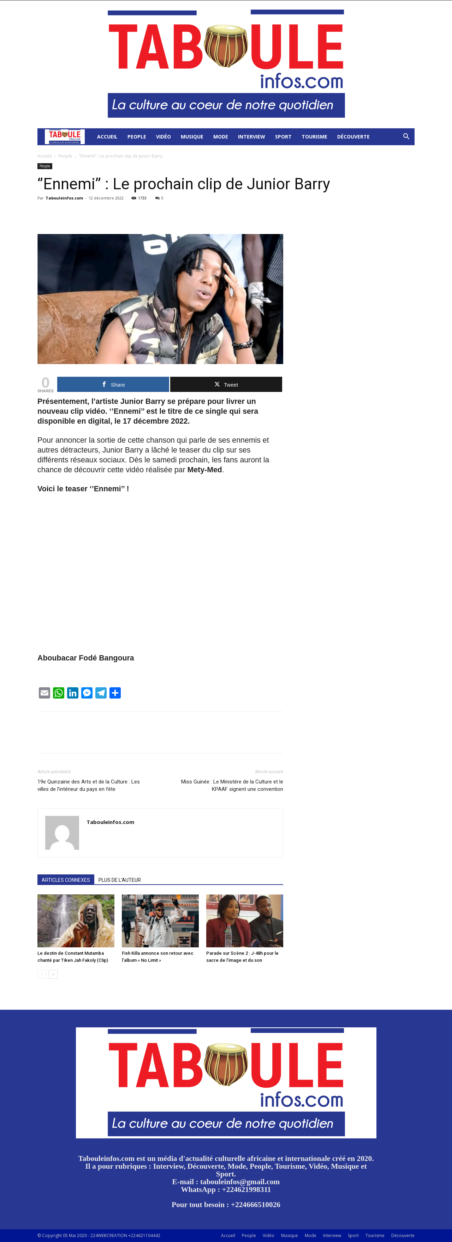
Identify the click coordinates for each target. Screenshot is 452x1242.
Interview (251, 136)
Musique (192, 136)
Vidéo (163, 136)
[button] (406, 137)
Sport (283, 136)
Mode (220, 136)
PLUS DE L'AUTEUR (120, 880)
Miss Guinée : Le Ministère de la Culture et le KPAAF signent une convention (232, 785)
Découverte (353, 136)
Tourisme (314, 136)
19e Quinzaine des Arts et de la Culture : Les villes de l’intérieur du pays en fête (88, 785)
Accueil (107, 136)
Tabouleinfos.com (64, 198)
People (136, 136)
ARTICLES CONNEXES (66, 880)
